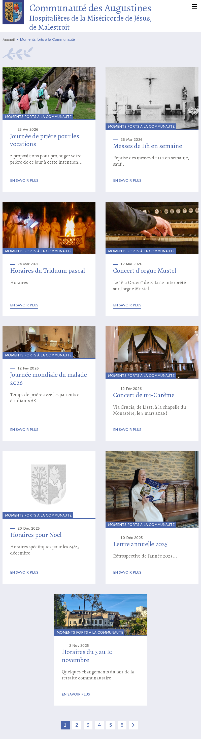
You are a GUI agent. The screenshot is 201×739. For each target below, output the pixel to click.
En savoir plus (24, 180)
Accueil (9, 39)
